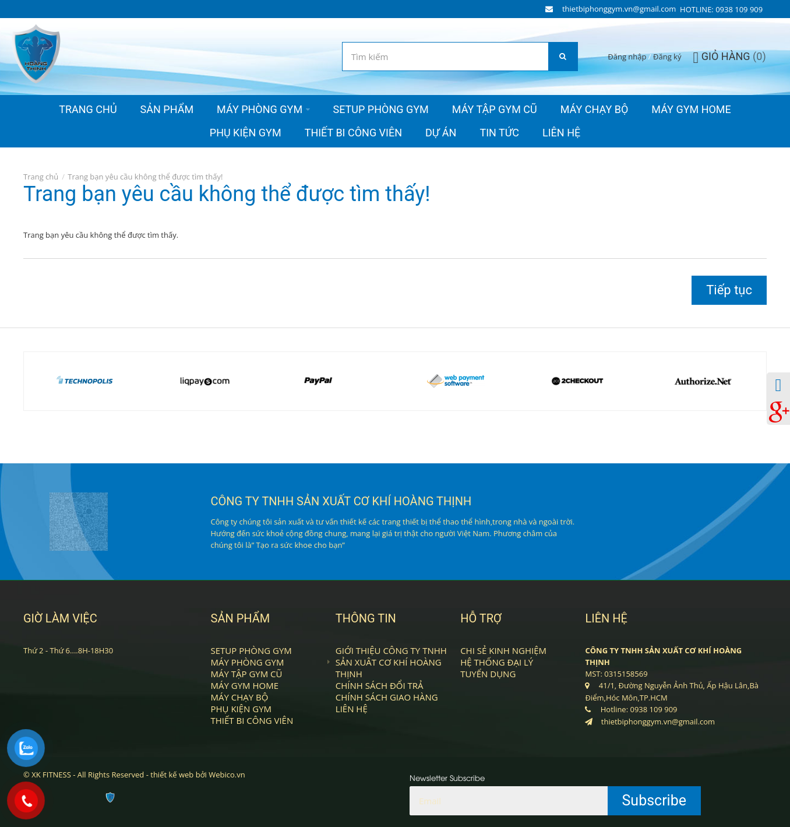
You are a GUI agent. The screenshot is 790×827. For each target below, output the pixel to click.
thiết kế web (171, 774)
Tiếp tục (729, 290)
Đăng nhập (627, 56)
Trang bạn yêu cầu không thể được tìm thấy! (145, 176)
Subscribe (654, 800)
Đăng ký (667, 56)
